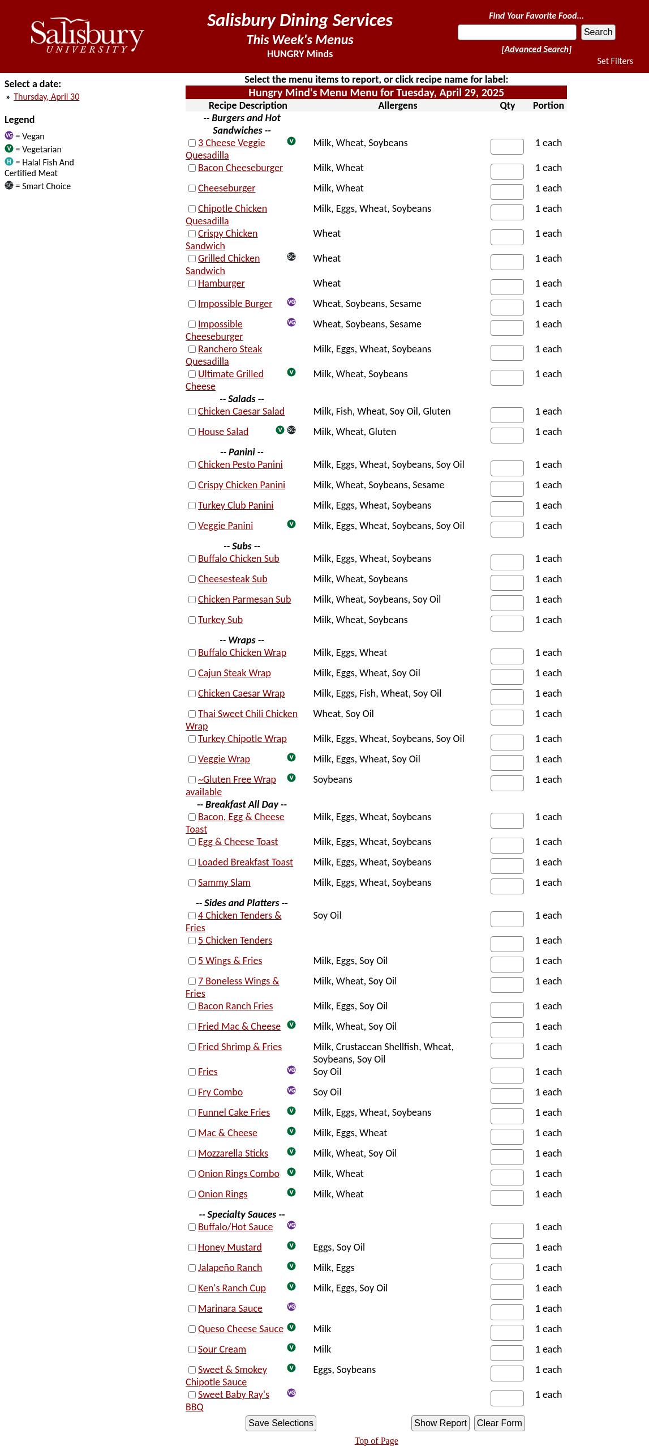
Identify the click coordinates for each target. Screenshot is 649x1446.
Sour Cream (222, 1349)
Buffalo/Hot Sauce (235, 1227)
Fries (208, 1071)
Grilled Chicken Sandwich (223, 264)
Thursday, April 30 (46, 96)
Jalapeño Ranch (230, 1267)
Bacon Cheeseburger (240, 167)
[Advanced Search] (536, 49)
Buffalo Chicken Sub (239, 558)
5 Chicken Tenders (235, 940)
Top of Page (376, 1440)
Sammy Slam (224, 882)
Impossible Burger (235, 303)
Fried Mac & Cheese (239, 1026)
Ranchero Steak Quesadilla (224, 355)
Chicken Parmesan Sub (244, 599)
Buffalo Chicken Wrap (242, 652)
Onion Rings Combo (239, 1173)
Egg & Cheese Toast (238, 841)
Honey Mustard (230, 1247)
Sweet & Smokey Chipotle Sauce (226, 1375)
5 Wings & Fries (230, 960)
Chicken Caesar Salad (241, 411)
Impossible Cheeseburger (214, 330)
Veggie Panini (225, 525)
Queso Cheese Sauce (240, 1329)
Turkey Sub (220, 619)
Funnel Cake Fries (234, 1112)
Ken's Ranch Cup (232, 1288)
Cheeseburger (226, 188)
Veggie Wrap (224, 759)
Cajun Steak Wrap (234, 673)
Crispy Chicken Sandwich (221, 239)
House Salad (223, 431)
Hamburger (221, 283)
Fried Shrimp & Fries (240, 1046)
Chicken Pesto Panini (240, 464)
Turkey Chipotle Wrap (242, 738)
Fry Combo (220, 1092)
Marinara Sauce (230, 1308)
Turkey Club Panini (235, 505)
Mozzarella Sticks (233, 1153)
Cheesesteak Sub (233, 579)
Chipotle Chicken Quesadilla (226, 214)
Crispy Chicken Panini (241, 485)
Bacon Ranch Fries (235, 1006)
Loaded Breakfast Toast (245, 862)
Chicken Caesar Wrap (241, 693)
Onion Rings (222, 1194)
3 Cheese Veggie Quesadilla (225, 149)
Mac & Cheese (227, 1133)
